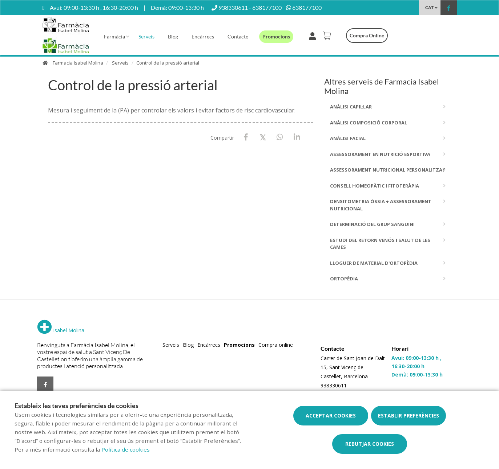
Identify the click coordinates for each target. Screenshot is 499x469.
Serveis (146, 36)
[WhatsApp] (280, 137)
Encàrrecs (203, 36)
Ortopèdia (344, 278)
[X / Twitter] (263, 137)
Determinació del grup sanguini (372, 224)
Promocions (276, 36)
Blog (173, 36)
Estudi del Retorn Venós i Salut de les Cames (380, 244)
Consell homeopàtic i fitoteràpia (374, 185)
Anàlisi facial (348, 138)
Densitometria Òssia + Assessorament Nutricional (380, 205)
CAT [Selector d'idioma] (429, 7)
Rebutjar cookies (369, 443)
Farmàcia (114, 36)
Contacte (238, 36)
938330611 (334, 385)
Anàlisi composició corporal (368, 122)
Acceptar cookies (331, 415)
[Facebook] (246, 137)
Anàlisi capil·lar (351, 106)
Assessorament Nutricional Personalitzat (388, 169)
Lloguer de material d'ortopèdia (374, 263)
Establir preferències (408, 415)
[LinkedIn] (297, 137)
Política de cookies (125, 449)
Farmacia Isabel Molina (78, 62)
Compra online (367, 35)
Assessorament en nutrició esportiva (380, 154)
